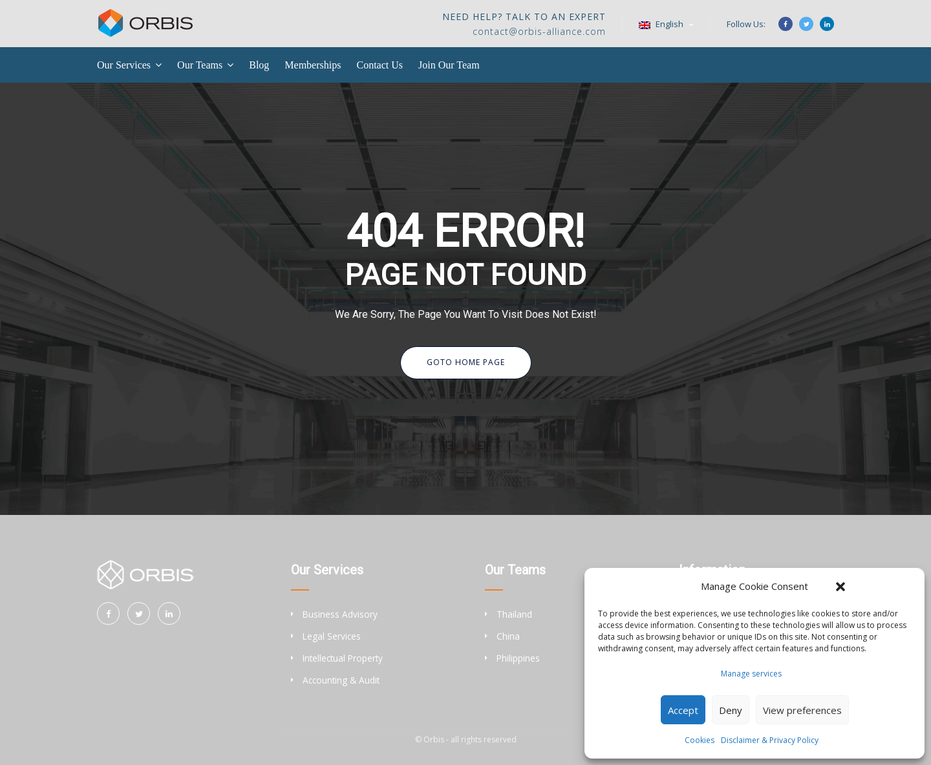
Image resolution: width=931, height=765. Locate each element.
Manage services (751, 673)
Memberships (312, 64)
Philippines (518, 658)
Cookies (699, 740)
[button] (840, 586)
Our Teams (199, 64)
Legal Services (332, 636)
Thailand (514, 614)
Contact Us (379, 64)
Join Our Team (449, 64)
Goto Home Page (466, 362)
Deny (730, 710)
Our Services (124, 64)
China (508, 636)
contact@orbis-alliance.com (539, 31)
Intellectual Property (343, 658)
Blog (259, 64)
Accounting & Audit (341, 680)
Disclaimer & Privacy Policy (770, 740)
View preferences (802, 710)
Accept (683, 710)
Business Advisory (340, 614)
